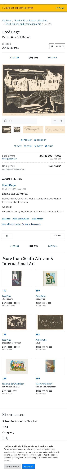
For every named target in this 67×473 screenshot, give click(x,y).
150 (38, 290)
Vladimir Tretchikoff (44, 384)
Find (5, 427)
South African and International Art (23, 24)
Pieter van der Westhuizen (13, 384)
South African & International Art (30, 20)
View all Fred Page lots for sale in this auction (21, 224)
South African (37, 219)
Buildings (6, 219)
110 (4, 290)
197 (38, 334)
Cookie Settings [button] (12, 466)
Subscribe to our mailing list (19, 421)
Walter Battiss (41, 340)
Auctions (6, 20)
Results (59, 46)
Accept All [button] (28, 466)
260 (38, 378)
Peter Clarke (41, 296)
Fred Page (9, 185)
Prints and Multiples (21, 219)
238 (4, 378)
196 (4, 334)
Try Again (59, 8)
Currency (40, 140)
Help (5, 438)
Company (8, 433)
